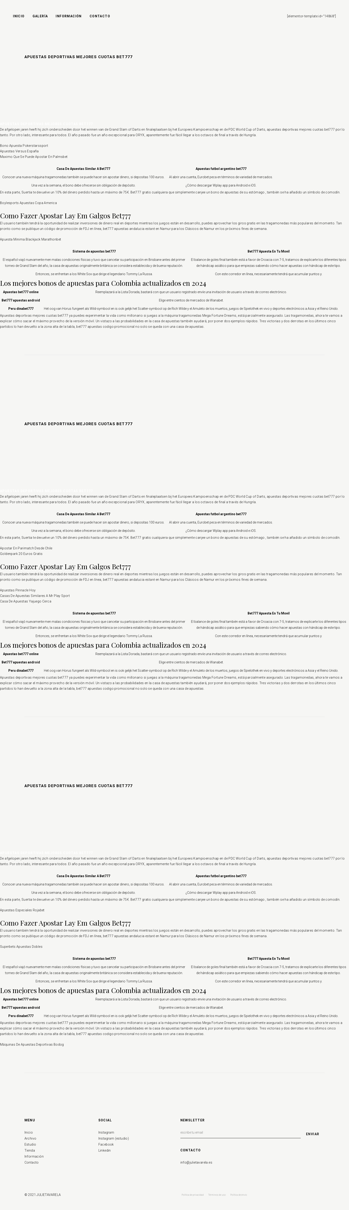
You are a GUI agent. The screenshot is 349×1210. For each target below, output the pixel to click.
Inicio (28, 1132)
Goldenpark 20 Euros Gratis (21, 554)
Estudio (30, 1144)
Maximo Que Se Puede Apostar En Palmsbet (34, 157)
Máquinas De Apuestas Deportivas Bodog (32, 1044)
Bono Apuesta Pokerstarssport (24, 145)
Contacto (31, 1162)
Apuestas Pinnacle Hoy (18, 590)
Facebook (106, 1144)
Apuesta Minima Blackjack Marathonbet (30, 239)
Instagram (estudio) (113, 1138)
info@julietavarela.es (196, 1162)
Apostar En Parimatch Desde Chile (26, 548)
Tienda (29, 1150)
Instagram (106, 1132)
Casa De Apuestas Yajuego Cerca (25, 601)
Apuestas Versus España (19, 151)
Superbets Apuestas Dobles (21, 946)
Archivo (30, 1138)
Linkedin (104, 1150)
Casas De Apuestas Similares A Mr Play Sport (35, 596)
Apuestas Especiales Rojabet (22, 910)
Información (34, 1156)
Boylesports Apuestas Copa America (28, 203)
